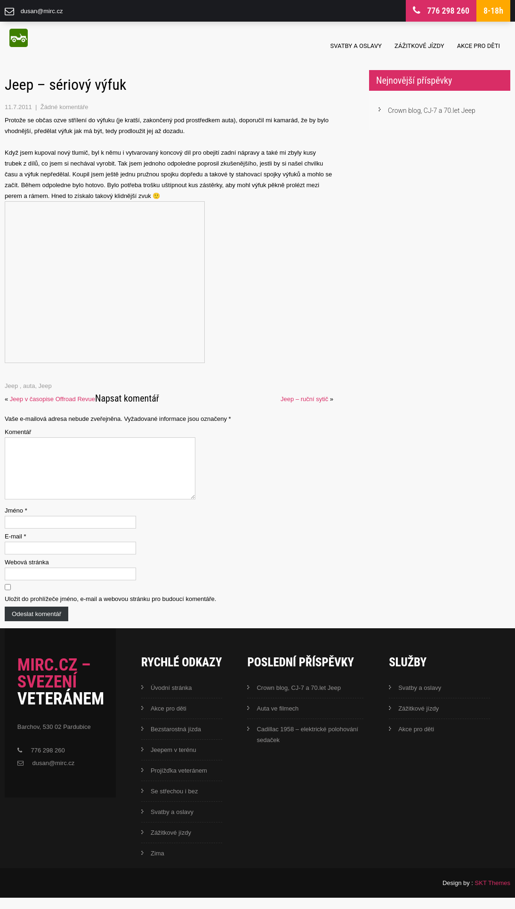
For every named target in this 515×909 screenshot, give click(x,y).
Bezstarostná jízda (176, 740)
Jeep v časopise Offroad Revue (52, 399)
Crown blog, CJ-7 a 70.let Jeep (431, 110)
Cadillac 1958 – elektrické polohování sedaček (307, 746)
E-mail (15, 547)
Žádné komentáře (64, 107)
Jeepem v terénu (173, 761)
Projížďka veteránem (179, 781)
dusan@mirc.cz (42, 11)
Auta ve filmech (277, 719)
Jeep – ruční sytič (304, 399)
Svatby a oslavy (356, 45)
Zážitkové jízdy (419, 45)
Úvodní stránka (171, 699)
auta (29, 385)
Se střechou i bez (174, 802)
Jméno (16, 521)
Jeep (11, 385)
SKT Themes (492, 894)
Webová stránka (27, 573)
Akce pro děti (478, 45)
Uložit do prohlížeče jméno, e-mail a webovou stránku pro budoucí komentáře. (110, 610)
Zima (157, 864)
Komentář (18, 431)
